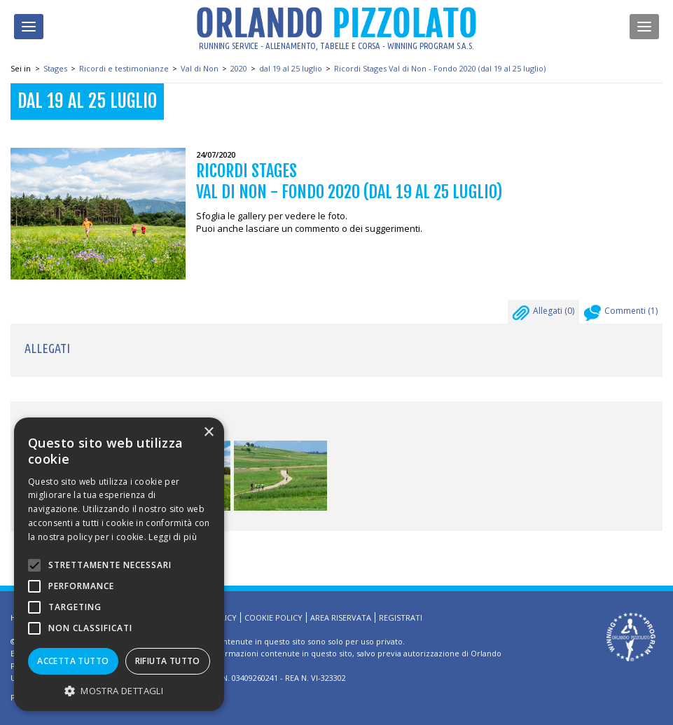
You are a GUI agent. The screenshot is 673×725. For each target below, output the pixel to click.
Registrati (400, 617)
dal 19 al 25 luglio (290, 68)
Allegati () (543, 314)
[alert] (119, 564)
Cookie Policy (273, 617)
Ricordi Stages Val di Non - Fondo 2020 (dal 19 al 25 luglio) (440, 68)
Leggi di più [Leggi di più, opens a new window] (172, 537)
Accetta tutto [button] (73, 661)
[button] (119, 690)
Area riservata (340, 617)
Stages (55, 68)
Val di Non (199, 68)
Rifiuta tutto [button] (167, 661)
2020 (238, 68)
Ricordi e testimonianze (124, 68)
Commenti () (621, 314)
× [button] (208, 432)
